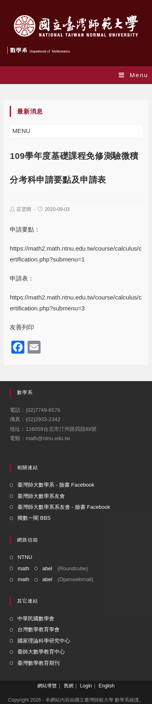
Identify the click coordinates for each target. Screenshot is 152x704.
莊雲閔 (24, 209)
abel (47, 568)
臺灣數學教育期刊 (38, 663)
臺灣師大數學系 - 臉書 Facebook (55, 485)
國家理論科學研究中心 (43, 641)
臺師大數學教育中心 (41, 652)
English (106, 686)
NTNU (24, 557)
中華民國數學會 (35, 618)
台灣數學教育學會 (38, 629)
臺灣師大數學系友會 (41, 496)
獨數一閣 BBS (34, 518)
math (23, 568)
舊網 (68, 686)
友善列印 (22, 327)
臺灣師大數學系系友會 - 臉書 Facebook (63, 507)
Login (86, 686)
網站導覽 (47, 686)
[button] (21, 131)
